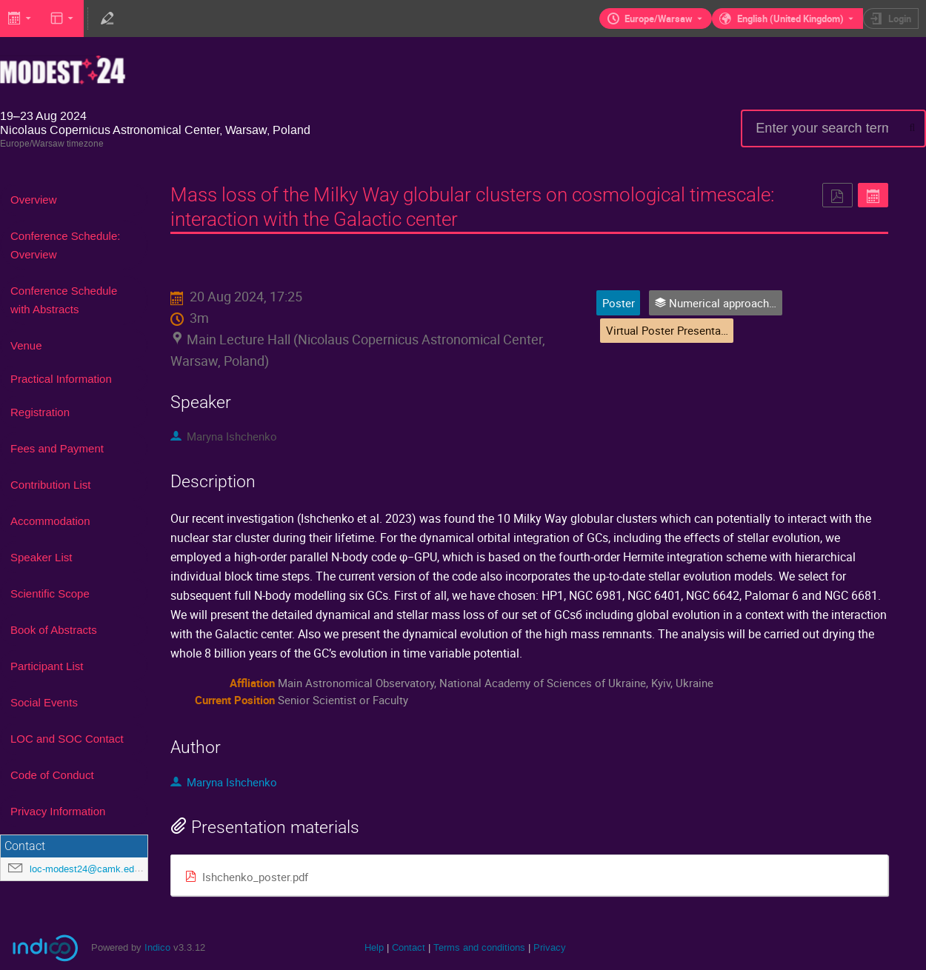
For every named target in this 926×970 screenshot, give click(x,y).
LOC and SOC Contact (67, 738)
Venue (26, 345)
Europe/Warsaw (658, 18)
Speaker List (41, 557)
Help (374, 947)
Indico (157, 947)
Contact (408, 947)
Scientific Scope (50, 593)
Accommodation (50, 521)
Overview (33, 199)
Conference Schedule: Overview (65, 245)
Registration (40, 412)
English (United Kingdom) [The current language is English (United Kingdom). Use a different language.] (790, 18)
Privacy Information (57, 811)
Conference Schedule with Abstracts (63, 299)
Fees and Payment (57, 448)
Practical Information (61, 378)
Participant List (46, 666)
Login (899, 18)
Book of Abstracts (53, 629)
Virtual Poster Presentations (676, 330)
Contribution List (50, 484)
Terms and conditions (479, 947)
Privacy (549, 947)
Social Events (44, 702)
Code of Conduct (52, 775)
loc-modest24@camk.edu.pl (90, 869)
